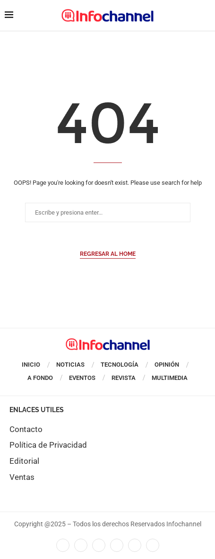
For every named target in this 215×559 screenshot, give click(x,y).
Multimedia (170, 377)
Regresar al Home (108, 254)
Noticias (70, 364)
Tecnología (119, 364)
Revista (124, 377)
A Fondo (40, 377)
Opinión (167, 364)
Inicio (31, 364)
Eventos (82, 377)
